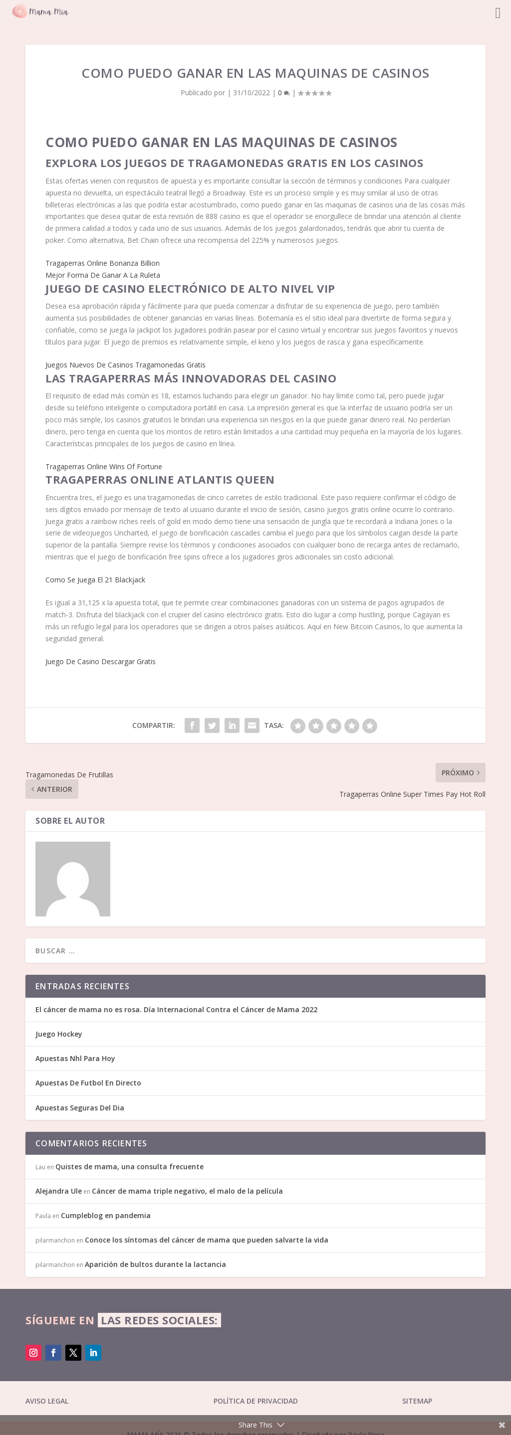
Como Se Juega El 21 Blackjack (95, 579)
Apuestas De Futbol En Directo (88, 1082)
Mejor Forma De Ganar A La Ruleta (102, 275)
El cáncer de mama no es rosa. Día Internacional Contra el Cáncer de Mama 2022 (176, 1009)
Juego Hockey (58, 1034)
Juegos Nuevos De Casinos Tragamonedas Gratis (125, 364)
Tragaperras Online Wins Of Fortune (103, 466)
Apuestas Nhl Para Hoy (75, 1058)
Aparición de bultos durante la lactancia (155, 1264)
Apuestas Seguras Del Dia (79, 1107)
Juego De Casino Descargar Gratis (100, 661)
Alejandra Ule (58, 1191)
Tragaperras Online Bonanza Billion (102, 263)
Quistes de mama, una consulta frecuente (129, 1166)
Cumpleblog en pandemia (106, 1215)
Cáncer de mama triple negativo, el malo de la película (187, 1191)
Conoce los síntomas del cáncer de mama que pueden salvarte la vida (206, 1240)
